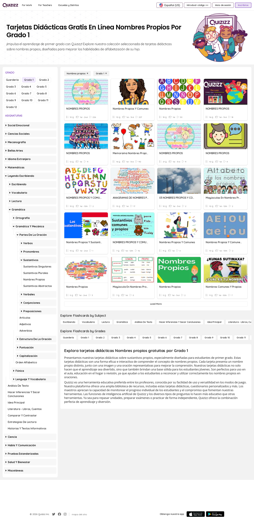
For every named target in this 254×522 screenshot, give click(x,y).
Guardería (12, 79)
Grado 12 (11, 107)
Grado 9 (11, 100)
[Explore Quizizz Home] (10, 5)
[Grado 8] (193, 337)
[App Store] (196, 514)
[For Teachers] (45, 5)
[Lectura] (105, 322)
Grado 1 (29, 79)
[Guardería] (68, 337)
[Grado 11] (241, 337)
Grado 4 (26, 86)
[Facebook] (59, 514)
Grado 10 (26, 100)
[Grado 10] (225, 337)
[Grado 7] (178, 337)
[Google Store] (215, 514)
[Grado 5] (147, 337)
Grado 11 (43, 100)
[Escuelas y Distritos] (68, 5)
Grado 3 (11, 86)
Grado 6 (11, 93)
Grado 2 (44, 79)
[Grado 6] (162, 337)
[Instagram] (65, 514)
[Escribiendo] (69, 322)
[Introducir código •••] (197, 5)
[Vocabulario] (88, 322)
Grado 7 (26, 93)
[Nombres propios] (77, 73)
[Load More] (156, 303)
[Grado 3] (116, 337)
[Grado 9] (209, 337)
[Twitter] (53, 514)
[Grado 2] (100, 337)
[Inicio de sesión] (223, 5)
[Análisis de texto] (143, 322)
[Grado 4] (131, 337)
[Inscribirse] (243, 5)
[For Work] (27, 5)
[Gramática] (122, 322)
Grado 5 (42, 86)
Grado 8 (42, 93)
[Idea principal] (214, 322)
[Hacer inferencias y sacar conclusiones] (179, 322)
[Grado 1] (101, 73)
